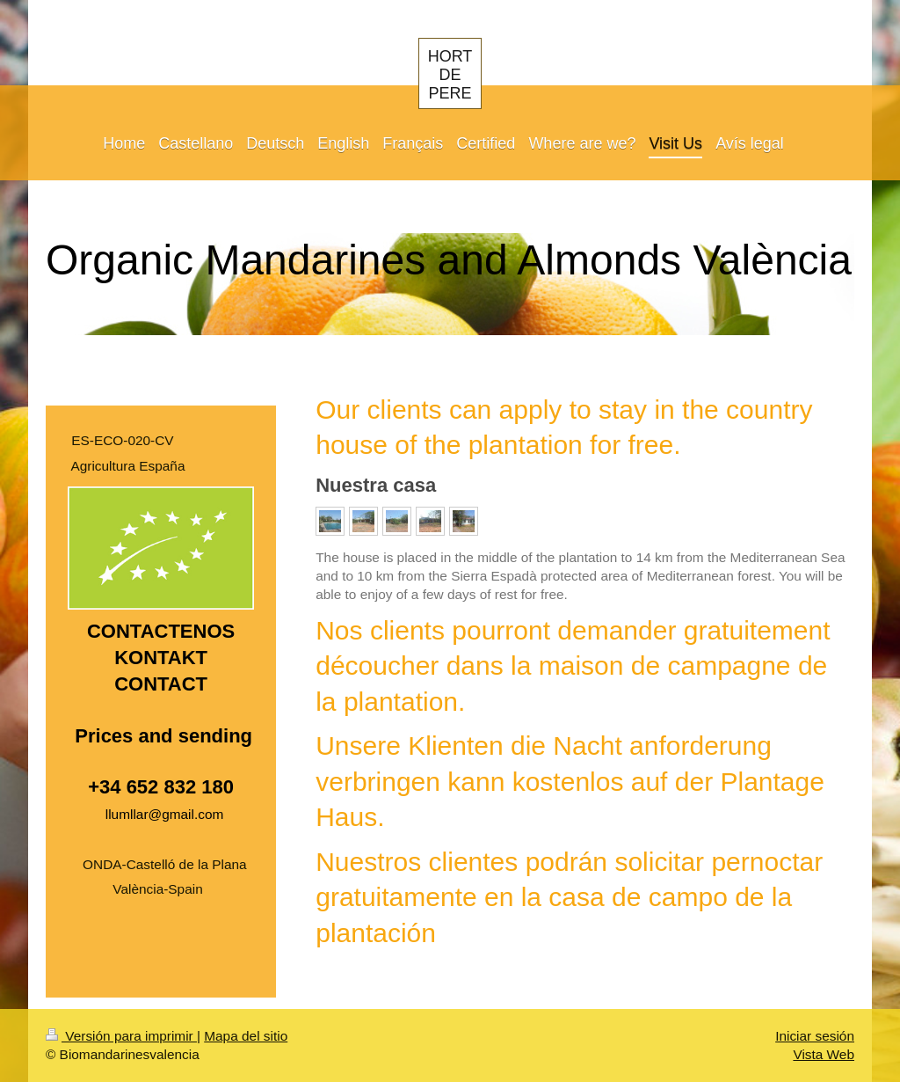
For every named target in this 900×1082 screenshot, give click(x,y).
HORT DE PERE (450, 75)
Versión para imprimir (121, 1035)
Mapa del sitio (245, 1035)
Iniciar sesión (814, 1035)
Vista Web (823, 1054)
